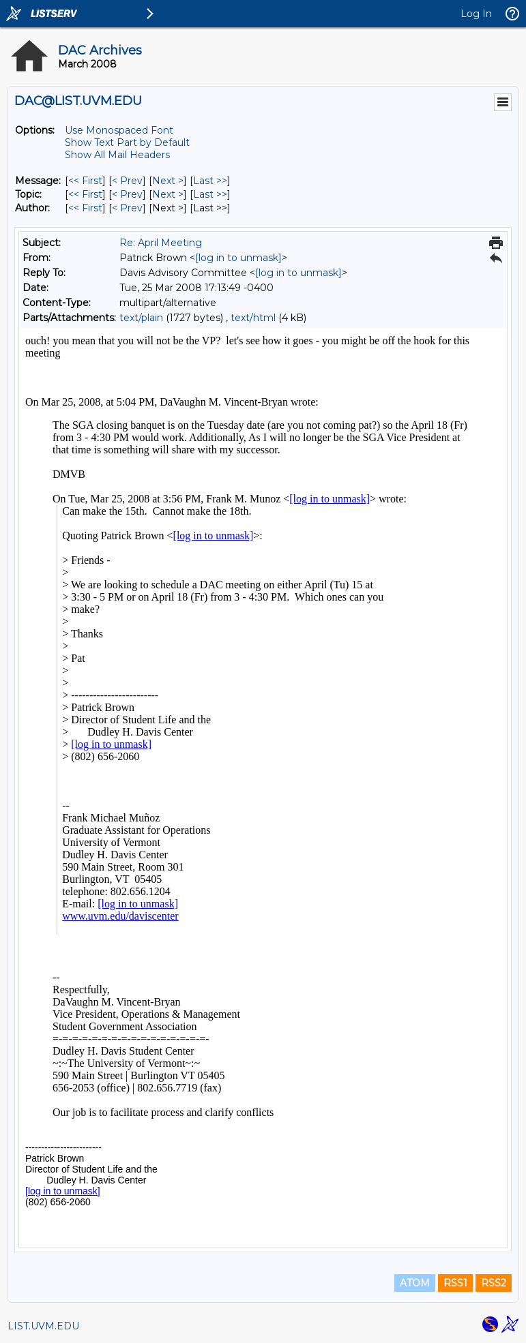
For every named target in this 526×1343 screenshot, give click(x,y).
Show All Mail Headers (117, 155)
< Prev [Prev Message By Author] (127, 208)
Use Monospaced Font (119, 130)
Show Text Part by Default (127, 142)
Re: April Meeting (160, 243)
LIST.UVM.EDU (43, 1326)
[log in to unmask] (238, 258)
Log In (476, 13)
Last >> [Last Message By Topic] (210, 194)
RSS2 (493, 1283)
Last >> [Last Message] (210, 181)
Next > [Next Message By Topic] (168, 194)
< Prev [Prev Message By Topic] (127, 194)
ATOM (415, 1283)
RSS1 (455, 1283)
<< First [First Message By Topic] (85, 194)
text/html (253, 318)
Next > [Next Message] (168, 181)
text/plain (141, 318)
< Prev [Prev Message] (127, 181)
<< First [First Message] (85, 181)
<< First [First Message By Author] (85, 208)
